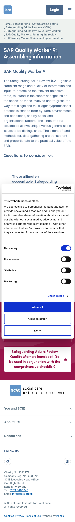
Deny (37, 330)
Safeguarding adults (45, 23)
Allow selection (37, 318)
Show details (56, 295)
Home (7, 23)
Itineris (60, 515)
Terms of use (33, 515)
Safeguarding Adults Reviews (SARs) (28, 27)
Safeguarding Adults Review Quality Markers (34, 30)
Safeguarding (21, 23)
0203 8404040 (19, 490)
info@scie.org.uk (22, 493)
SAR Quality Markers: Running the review (31, 34)
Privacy (19, 515)
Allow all (37, 307)
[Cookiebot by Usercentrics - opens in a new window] (55, 188)
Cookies (9, 515)
